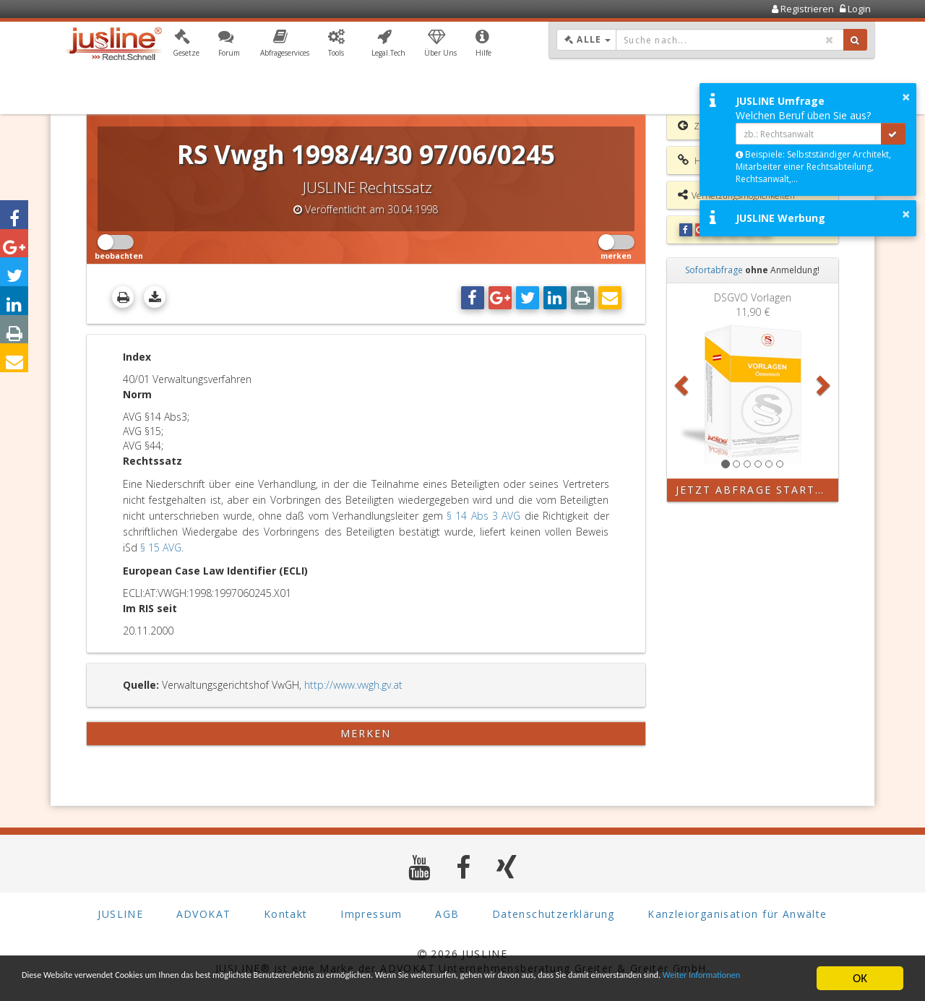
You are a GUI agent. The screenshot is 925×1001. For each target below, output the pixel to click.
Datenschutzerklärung (553, 914)
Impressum (371, 914)
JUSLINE (120, 914)
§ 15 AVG (160, 547)
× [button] (906, 97)
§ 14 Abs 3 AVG (483, 516)
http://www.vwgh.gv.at (353, 685)
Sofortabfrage (714, 270)
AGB (447, 914)
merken (366, 733)
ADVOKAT (203, 914)
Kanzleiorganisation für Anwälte (737, 914)
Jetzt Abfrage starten (754, 490)
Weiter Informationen (207, 984)
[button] (186, 45)
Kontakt (286, 914)
